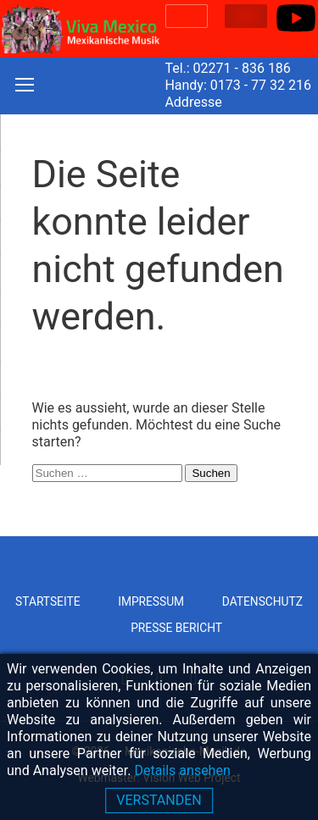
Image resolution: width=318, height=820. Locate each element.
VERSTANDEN (158, 800)
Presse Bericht (176, 627)
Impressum (151, 601)
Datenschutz (262, 601)
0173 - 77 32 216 (260, 85)
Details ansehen (182, 770)
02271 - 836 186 (242, 68)
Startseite (47, 601)
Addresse (193, 102)
